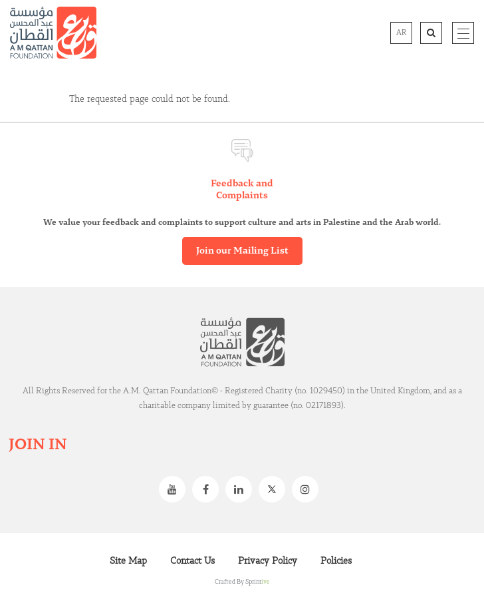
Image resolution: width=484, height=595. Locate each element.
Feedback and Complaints (242, 189)
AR (401, 33)
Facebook (208, 489)
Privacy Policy (267, 561)
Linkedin (242, 489)
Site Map (128, 561)
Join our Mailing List (242, 251)
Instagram (308, 489)
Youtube (175, 489)
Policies (336, 561)
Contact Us (192, 561)
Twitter (275, 489)
